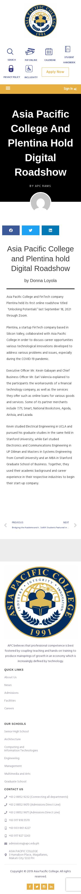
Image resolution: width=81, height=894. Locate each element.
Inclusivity (31, 77)
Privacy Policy (11, 77)
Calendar (50, 60)
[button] (7, 87)
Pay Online (31, 60)
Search (12, 60)
